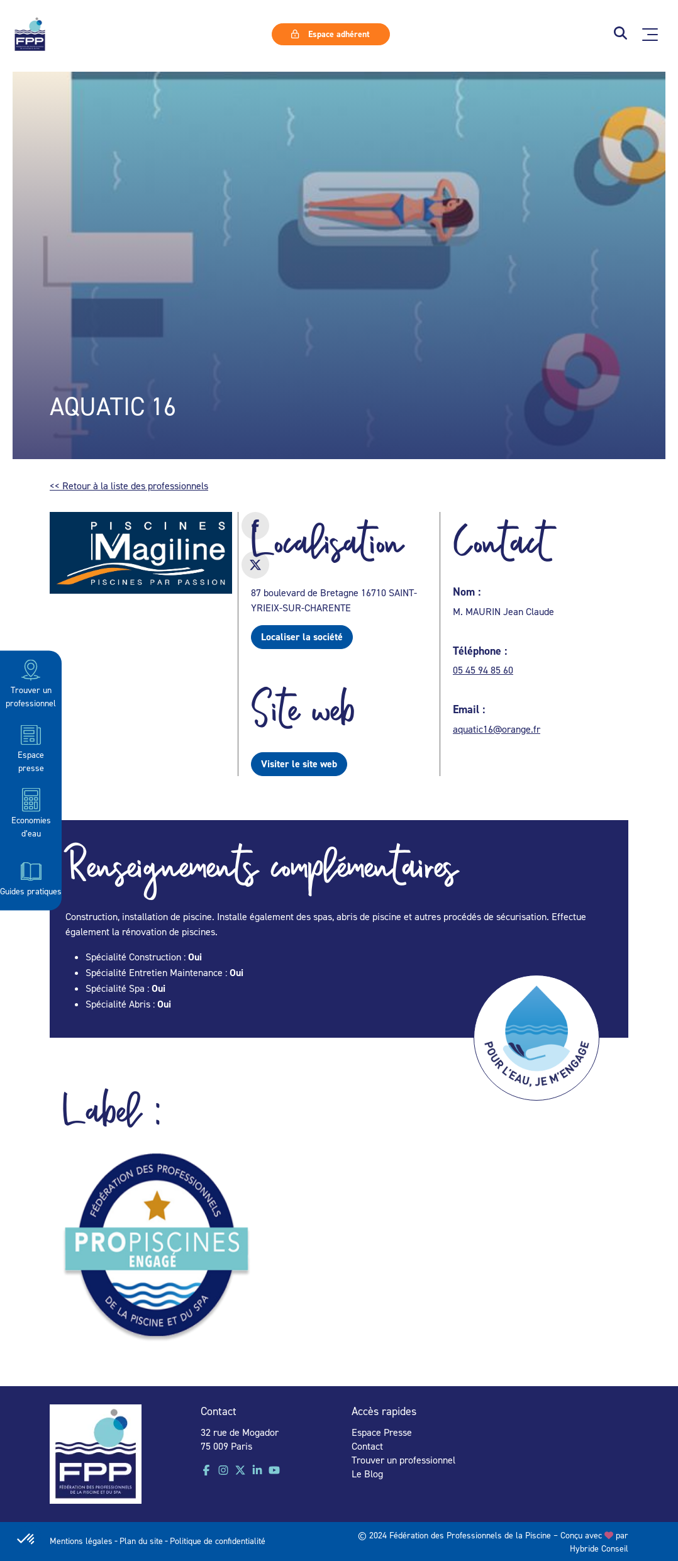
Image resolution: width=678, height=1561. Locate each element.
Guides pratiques (31, 877)
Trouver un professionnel (31, 682)
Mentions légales (81, 1540)
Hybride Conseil (599, 1548)
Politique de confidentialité (217, 1540)
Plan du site (141, 1540)
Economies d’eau (31, 812)
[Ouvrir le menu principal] (650, 34)
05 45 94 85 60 (483, 670)
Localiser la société (302, 636)
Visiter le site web (299, 763)
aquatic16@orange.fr (496, 729)
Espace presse (31, 747)
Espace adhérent (330, 34)
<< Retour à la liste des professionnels (129, 485)
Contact (367, 1446)
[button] (620, 34)
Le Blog (367, 1473)
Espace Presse (382, 1432)
